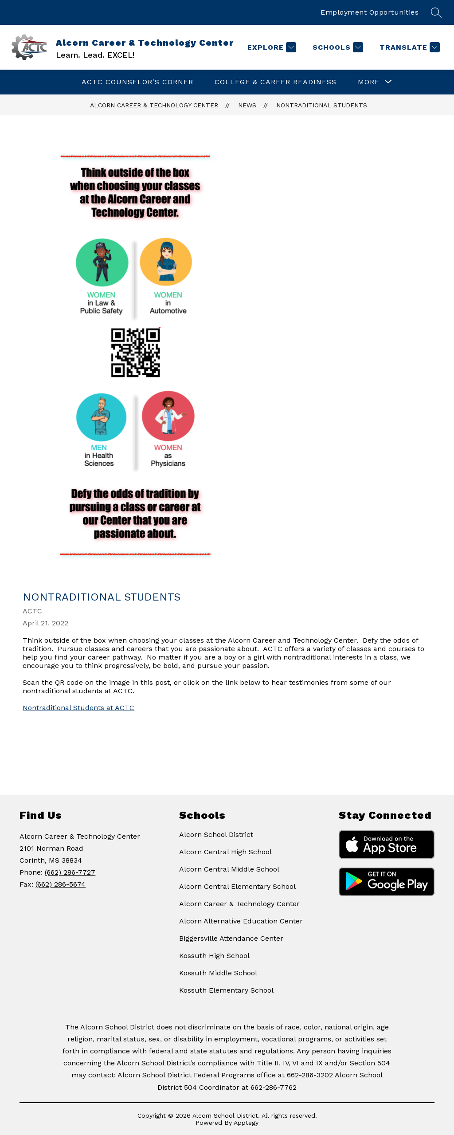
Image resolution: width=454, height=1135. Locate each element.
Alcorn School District (216, 834)
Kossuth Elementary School (226, 990)
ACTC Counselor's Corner (137, 82)
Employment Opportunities (370, 12)
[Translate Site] (408, 47)
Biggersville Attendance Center (231, 938)
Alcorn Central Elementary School (237, 886)
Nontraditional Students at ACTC (78, 707)
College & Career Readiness (276, 82)
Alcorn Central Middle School (229, 869)
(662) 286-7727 (70, 872)
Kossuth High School (214, 955)
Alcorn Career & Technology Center (154, 105)
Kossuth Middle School (218, 973)
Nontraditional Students (321, 105)
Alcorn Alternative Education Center (241, 921)
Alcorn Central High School (225, 852)
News (247, 105)
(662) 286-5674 (60, 884)
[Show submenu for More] (369, 82)
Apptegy (246, 1122)
